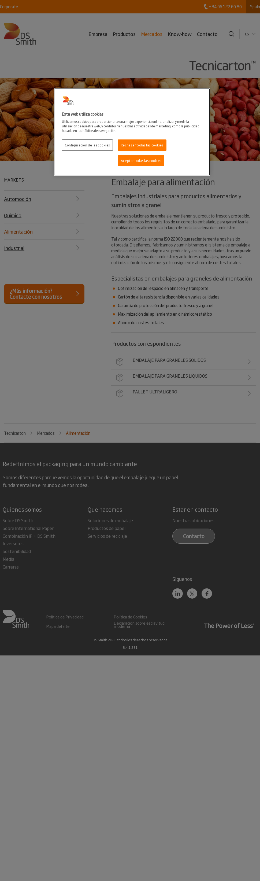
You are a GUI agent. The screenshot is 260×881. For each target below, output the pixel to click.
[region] (132, 132)
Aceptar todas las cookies (141, 160)
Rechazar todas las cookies (142, 145)
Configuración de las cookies (87, 145)
